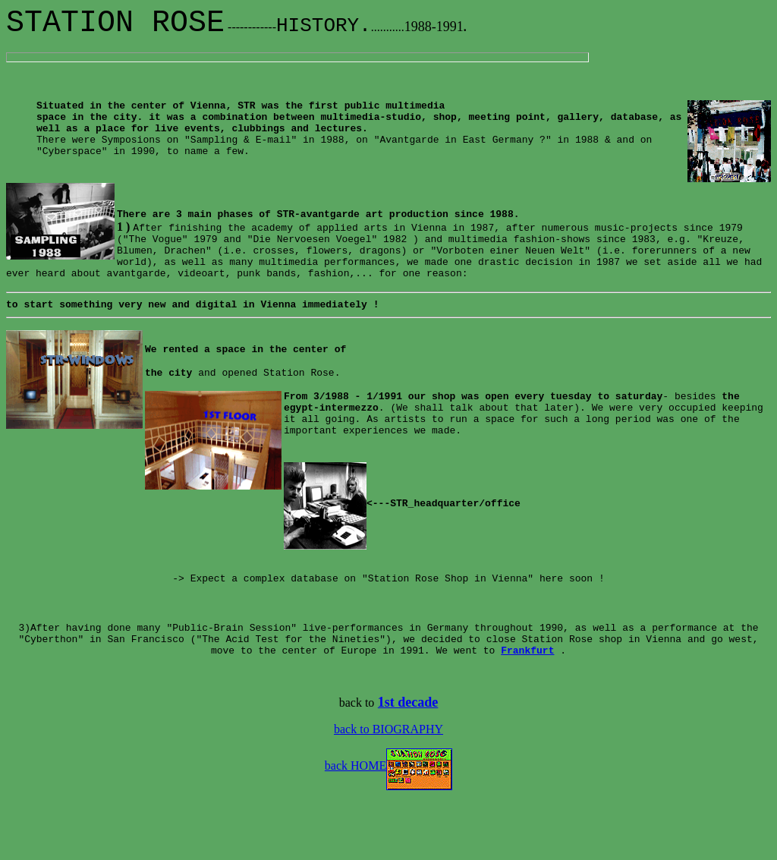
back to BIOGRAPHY (388, 786)
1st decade (408, 759)
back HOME (388, 823)
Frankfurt (527, 707)
